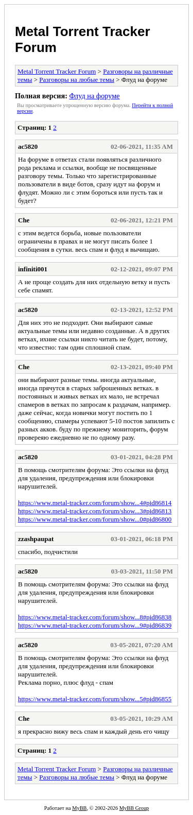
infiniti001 (32, 269)
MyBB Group (134, 808)
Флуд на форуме (94, 96)
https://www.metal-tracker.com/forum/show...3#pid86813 (94, 511)
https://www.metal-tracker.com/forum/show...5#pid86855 (94, 699)
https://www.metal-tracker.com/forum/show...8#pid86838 (94, 617)
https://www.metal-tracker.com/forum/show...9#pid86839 (94, 625)
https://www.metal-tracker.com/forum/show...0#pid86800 (94, 519)
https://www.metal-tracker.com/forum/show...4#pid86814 (94, 503)
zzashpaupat (36, 539)
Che (23, 220)
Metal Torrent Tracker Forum (56, 71)
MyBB (79, 808)
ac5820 (28, 146)
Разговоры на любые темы (76, 79)
